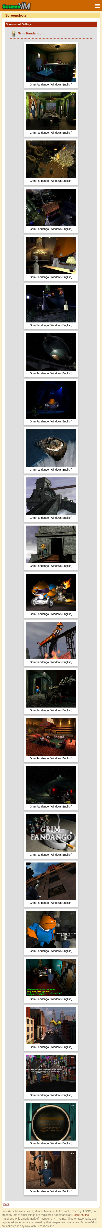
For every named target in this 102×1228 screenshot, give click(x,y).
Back (6, 1204)
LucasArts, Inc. (80, 1214)
